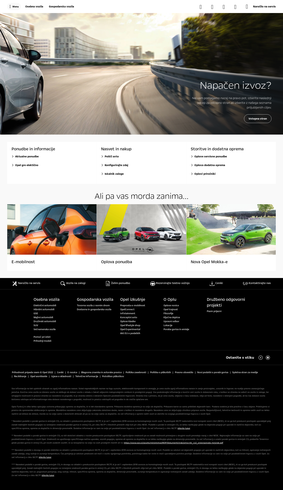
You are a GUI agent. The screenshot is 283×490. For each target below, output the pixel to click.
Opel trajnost (171, 309)
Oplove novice (171, 305)
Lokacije (168, 325)
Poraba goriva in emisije (176, 329)
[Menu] (14, 6)
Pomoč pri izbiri (42, 337)
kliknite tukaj (184, 428)
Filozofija (168, 313)
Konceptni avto (128, 317)
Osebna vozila (47, 299)
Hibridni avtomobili (44, 309)
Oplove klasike (128, 321)
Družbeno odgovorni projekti (226, 302)
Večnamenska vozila (45, 329)
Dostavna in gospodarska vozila (94, 309)
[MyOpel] (237, 7)
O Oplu (170, 299)
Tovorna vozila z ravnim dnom (93, 305)
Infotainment (127, 313)
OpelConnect (127, 309)
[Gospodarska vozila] (61, 6)
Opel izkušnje (132, 299)
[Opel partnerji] (225, 7)
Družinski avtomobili (45, 321)
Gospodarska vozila (95, 299)
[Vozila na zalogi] (202, 7)
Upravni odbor (171, 321)
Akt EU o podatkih (130, 333)
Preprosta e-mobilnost (132, 305)
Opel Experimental (130, 329)
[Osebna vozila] (34, 6)
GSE (36, 313)
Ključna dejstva (172, 317)
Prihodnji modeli (42, 341)
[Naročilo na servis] (261, 6)
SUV (36, 325)
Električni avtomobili (45, 305)
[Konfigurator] (214, 7)
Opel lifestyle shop (130, 325)
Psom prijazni (214, 311)
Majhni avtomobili (43, 317)
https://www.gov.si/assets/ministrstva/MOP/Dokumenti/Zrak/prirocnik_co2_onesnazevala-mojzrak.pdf (173, 443)
